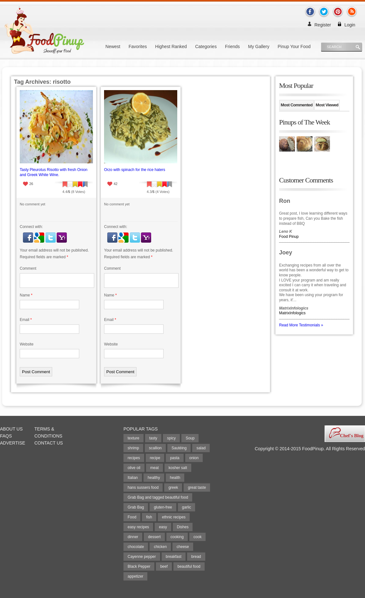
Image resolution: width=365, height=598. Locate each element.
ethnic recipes (174, 517)
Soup (190, 438)
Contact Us (48, 442)
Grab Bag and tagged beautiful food (158, 497)
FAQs (6, 435)
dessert (154, 537)
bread (196, 556)
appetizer (135, 576)
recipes (134, 458)
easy (163, 527)
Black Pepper (139, 566)
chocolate (136, 547)
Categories (206, 46)
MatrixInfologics (292, 313)
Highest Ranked (171, 46)
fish (149, 517)
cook (197, 537)
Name (26, 295)
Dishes (183, 527)
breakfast (173, 556)
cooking (177, 537)
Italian (133, 477)
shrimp (133, 448)
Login (349, 24)
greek (173, 487)
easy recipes (138, 527)
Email (26, 319)
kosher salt (178, 468)
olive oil (134, 468)
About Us (11, 428)
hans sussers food (143, 487)
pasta (174, 458)
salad (201, 448)
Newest (112, 46)
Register (322, 24)
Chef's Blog (351, 435)
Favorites (138, 46)
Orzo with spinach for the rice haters (134, 169)
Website (26, 344)
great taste (197, 487)
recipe (155, 458)
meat (154, 468)
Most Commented (296, 105)
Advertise (12, 442)
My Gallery (259, 46)
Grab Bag (136, 507)
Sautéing (179, 448)
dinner (133, 537)
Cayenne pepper (142, 556)
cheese (183, 547)
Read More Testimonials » (301, 325)
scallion (155, 448)
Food (132, 517)
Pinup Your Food (294, 46)
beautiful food (189, 566)
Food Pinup (288, 236)
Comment (28, 268)
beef (163, 566)
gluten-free (163, 507)
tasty (153, 438)
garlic (186, 507)
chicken (160, 547)
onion (194, 458)
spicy (171, 438)
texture (133, 438)
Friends (232, 46)
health (175, 477)
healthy (154, 477)
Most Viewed (327, 105)
